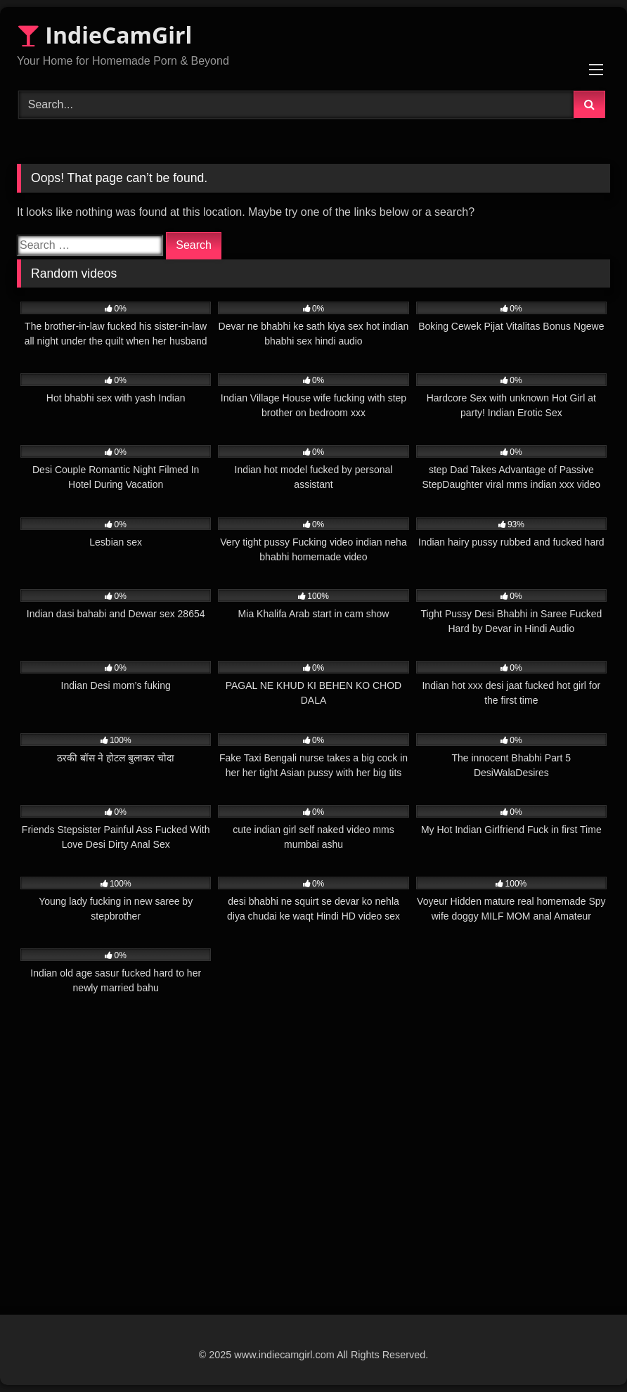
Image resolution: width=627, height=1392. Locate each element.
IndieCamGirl (104, 35)
